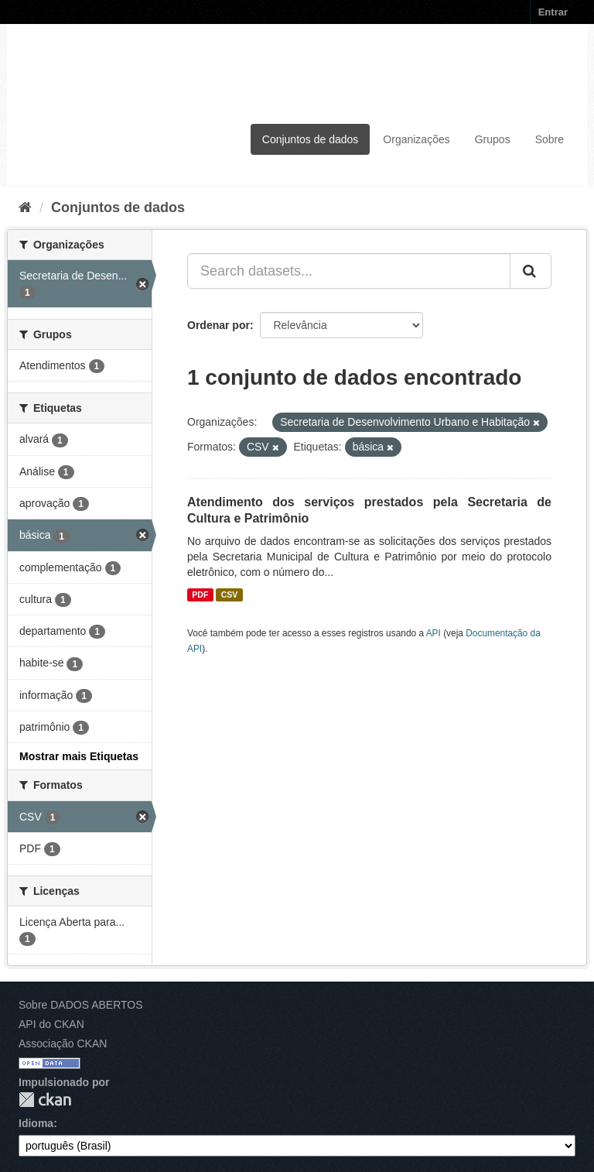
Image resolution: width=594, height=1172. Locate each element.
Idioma (36, 1123)
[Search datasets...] (348, 271)
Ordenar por (218, 325)
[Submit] (530, 271)
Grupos (492, 139)
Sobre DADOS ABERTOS (81, 1005)
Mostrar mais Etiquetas (78, 756)
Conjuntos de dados (310, 139)
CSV (229, 594)
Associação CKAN (63, 1043)
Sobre (549, 139)
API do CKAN (51, 1024)
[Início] (25, 207)
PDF (200, 594)
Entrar (553, 12)
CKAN (45, 1099)
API (433, 633)
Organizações (416, 139)
